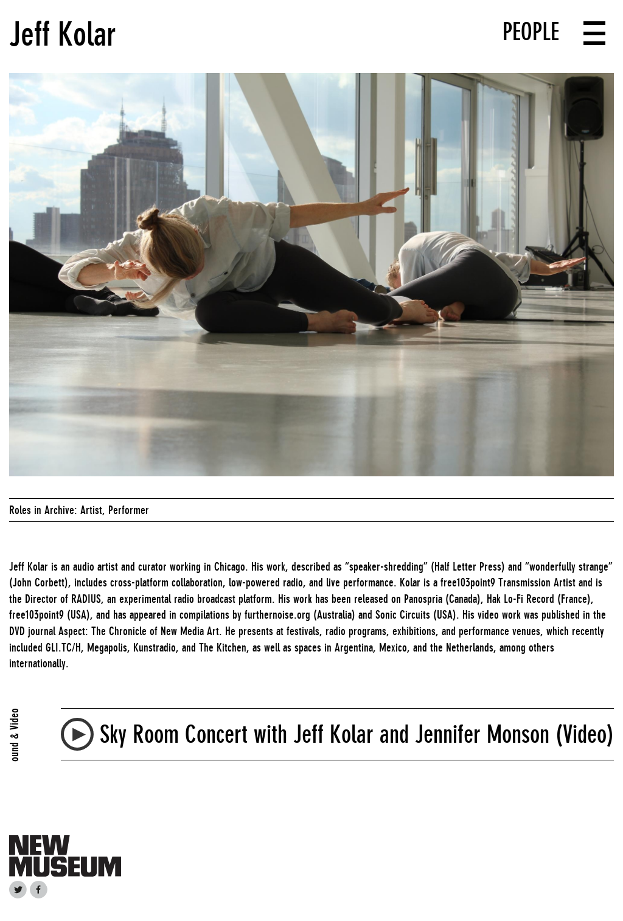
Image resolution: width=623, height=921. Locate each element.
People (531, 32)
